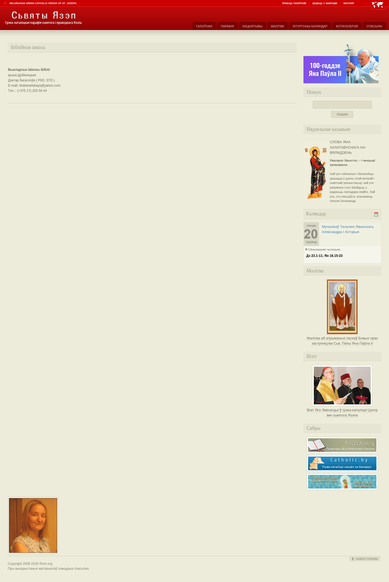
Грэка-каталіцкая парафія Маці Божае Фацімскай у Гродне (342, 482)
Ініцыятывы (252, 26)
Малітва (277, 26)
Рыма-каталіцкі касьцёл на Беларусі (342, 463)
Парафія (227, 26)
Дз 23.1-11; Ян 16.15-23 (324, 256)
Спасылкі (374, 26)
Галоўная (204, 26)
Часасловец (342, 445)
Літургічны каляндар (310, 26)
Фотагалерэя (347, 26)
